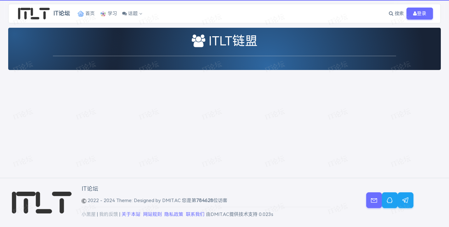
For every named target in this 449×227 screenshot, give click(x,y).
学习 (108, 13)
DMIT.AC (171, 200)
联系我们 (195, 214)
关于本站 (131, 214)
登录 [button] (419, 13)
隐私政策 (173, 214)
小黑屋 (89, 214)
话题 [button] (130, 13)
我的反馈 (108, 214)
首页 (86, 13)
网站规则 (152, 214)
